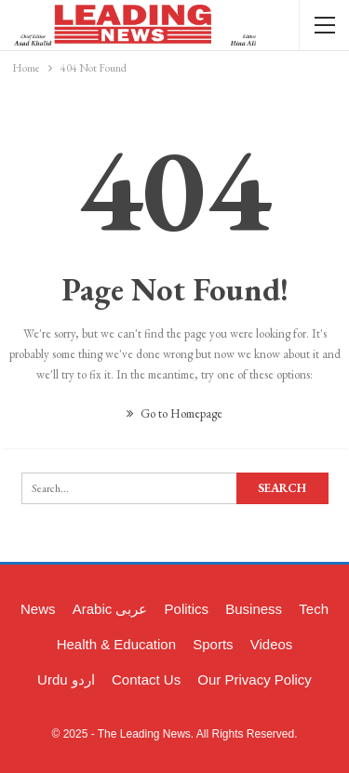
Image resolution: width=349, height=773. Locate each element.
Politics (187, 609)
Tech (314, 609)
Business (253, 609)
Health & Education (116, 644)
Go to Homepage (174, 413)
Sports (213, 644)
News (38, 609)
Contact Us (146, 679)
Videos (271, 644)
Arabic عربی (110, 609)
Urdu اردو (66, 679)
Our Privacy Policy (254, 679)
